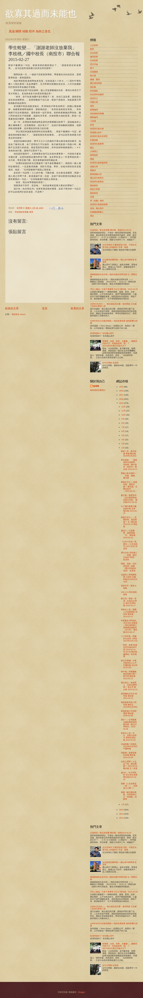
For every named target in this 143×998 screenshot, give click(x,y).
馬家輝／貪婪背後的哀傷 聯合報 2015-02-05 (128, 755)
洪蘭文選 (94, 102)
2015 (121, 403)
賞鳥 (92, 106)
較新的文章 (12, 308)
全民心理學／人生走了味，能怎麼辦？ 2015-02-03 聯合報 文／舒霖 (129, 765)
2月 (123, 448)
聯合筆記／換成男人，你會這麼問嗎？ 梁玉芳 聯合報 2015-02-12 (129, 686)
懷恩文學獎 (95, 189)
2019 (121, 387)
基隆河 (93, 170)
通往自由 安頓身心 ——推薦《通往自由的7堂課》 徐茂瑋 (129, 556)
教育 (31, 212)
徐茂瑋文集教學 (97, 144)
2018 (121, 391)
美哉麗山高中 (96, 132)
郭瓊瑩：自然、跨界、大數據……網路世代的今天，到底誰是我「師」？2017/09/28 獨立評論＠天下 (119, 343)
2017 (121, 395)
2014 (121, 810)
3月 (123, 443)
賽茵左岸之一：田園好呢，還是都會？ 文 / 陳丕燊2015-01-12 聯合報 (129, 522)
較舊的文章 (77, 308)
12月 (123, 407)
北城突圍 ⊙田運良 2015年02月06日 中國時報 (129, 746)
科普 (92, 125)
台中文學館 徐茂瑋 (110, 363)
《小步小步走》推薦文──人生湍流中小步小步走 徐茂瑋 (129, 545)
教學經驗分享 (96, 174)
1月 (123, 804)
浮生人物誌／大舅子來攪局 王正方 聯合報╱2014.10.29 (114, 289)
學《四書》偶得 (97, 201)
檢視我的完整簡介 (98, 390)
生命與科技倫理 (97, 94)
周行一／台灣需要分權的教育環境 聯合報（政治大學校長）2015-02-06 (129, 724)
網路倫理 (94, 117)
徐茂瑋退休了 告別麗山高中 (102, 333)
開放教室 (94, 185)
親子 (92, 68)
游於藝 (93, 87)
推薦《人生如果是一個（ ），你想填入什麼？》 (129, 785)
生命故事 (94, 60)
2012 (121, 818)
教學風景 (94, 155)
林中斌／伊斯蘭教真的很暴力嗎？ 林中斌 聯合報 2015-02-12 (129, 675)
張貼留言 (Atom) (19, 314)
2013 (121, 814)
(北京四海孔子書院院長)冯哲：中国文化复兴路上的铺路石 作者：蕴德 (119, 246)
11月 (123, 411)
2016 (121, 399)
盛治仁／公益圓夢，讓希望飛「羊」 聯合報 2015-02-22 (128, 534)
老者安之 (94, 98)
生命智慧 (94, 53)
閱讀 (92, 159)
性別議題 (94, 91)
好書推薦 (94, 140)
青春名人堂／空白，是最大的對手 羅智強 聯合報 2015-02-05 (129, 736)
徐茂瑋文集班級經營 (99, 163)
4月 (123, 439)
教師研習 (94, 193)
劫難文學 (94, 166)
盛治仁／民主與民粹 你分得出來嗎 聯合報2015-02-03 (129, 776)
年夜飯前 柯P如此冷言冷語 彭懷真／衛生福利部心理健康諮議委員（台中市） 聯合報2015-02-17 (129, 626)
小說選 (93, 121)
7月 (123, 427)
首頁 (44, 308)
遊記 (92, 216)
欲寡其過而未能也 (41, 14)
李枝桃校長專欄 (21, 212)
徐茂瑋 (96, 386)
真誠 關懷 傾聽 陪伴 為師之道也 (29, 31)
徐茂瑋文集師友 (97, 182)
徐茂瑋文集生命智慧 (99, 136)
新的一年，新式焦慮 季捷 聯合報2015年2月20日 (128, 453)
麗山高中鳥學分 (97, 178)
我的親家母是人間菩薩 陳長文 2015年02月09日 (129, 704)
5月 (123, 435)
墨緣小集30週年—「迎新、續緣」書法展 (129, 475)
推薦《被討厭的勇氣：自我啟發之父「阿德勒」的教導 (129, 795)
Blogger (81, 992)
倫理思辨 (94, 57)
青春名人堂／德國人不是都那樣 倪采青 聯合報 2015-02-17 (129, 612)
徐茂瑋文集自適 (97, 128)
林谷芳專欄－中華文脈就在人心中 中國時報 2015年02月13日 (129, 664)
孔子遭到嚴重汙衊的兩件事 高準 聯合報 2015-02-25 (129, 509)
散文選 (93, 75)
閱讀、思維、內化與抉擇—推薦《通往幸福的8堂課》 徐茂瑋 (128, 567)
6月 (123, 431)
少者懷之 (94, 151)
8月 (123, 423)
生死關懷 (94, 72)
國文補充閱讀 (96, 83)
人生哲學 (94, 45)
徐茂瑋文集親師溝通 (99, 204)
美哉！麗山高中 (97, 208)
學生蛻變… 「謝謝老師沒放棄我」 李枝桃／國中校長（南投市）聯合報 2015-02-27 (129, 464)
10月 (123, 415)
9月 (123, 419)
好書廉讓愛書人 (97, 212)
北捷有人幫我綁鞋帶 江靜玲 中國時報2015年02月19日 (129, 578)
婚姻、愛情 (95, 79)
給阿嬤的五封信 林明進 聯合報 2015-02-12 (129, 696)
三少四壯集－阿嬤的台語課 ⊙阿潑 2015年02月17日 (129, 638)
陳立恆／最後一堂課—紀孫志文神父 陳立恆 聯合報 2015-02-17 (129, 601)
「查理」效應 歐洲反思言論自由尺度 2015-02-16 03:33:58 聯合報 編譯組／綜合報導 (129, 651)
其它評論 (94, 64)
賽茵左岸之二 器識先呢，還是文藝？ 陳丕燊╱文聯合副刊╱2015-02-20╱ (129, 486)
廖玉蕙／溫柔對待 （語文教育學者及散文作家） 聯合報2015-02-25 (129, 498)
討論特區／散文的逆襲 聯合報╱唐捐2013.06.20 (110, 230)
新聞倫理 (94, 110)
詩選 (92, 197)
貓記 (92, 148)
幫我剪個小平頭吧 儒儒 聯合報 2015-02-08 (128, 713)
